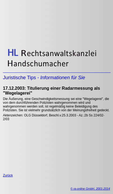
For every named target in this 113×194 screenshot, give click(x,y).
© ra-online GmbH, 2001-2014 (90, 188)
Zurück (8, 175)
